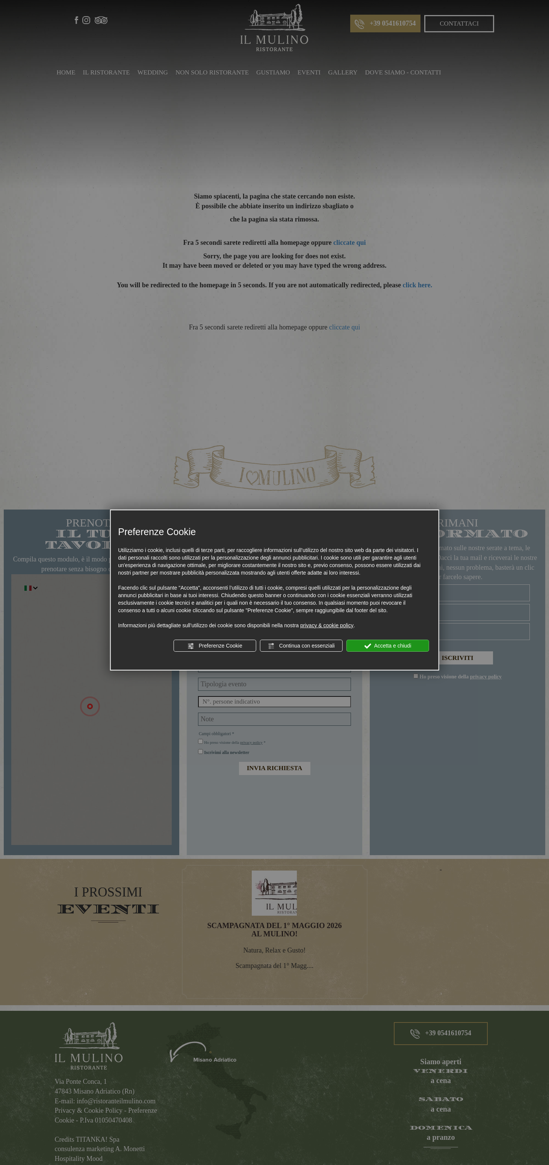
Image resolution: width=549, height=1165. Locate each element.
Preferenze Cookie (215, 646)
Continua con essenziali (301, 646)
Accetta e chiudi (387, 646)
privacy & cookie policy (327, 625)
